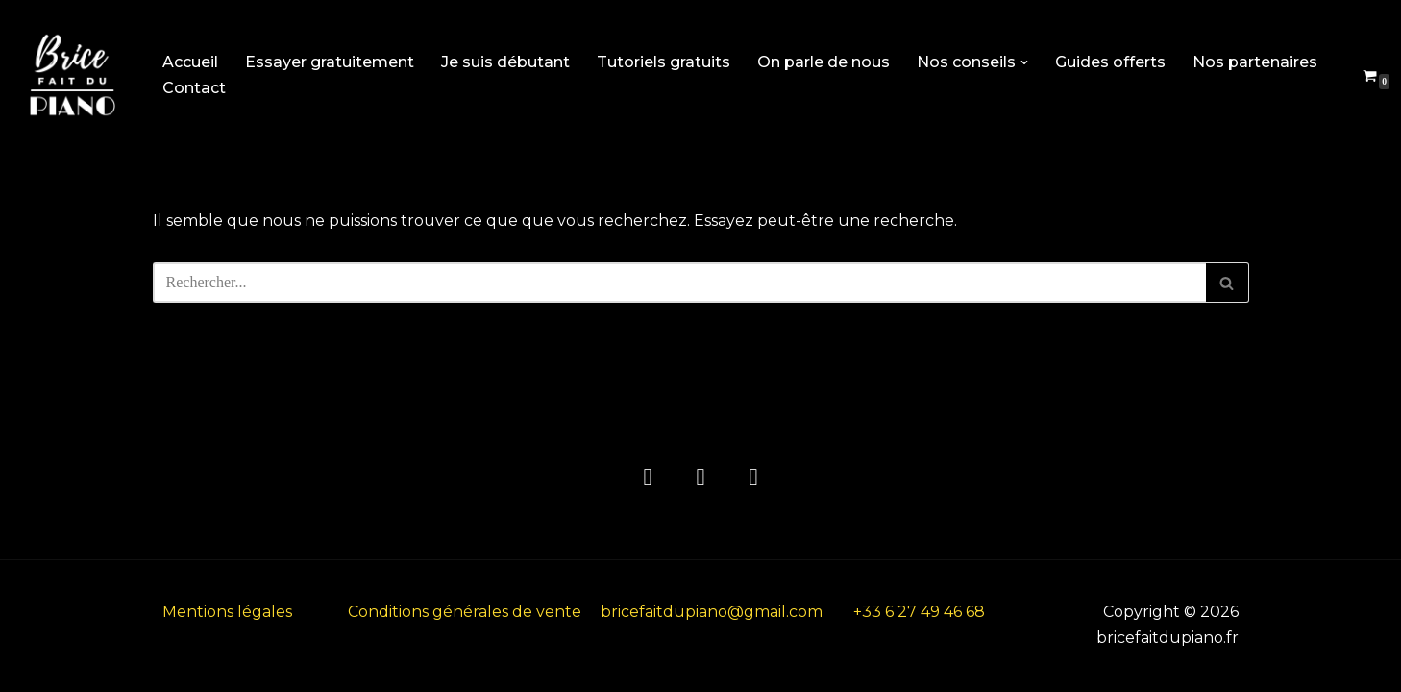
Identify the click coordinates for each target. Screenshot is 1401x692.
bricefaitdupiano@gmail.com (712, 612)
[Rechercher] (679, 282)
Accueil (190, 62)
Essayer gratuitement (329, 62)
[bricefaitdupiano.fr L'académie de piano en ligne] (72, 75)
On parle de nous (823, 62)
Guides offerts (1110, 62)
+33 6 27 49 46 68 (919, 612)
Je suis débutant (505, 62)
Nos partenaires (1254, 62)
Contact (194, 88)
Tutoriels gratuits (663, 62)
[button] (1024, 62)
